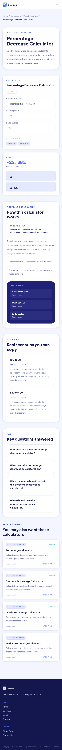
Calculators (16, 16)
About (5, 715)
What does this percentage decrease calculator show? (26, 467)
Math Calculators (31, 16)
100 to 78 (11, 143)
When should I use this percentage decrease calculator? (23, 504)
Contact (6, 719)
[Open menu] (56, 4)
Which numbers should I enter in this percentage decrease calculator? (28, 484)
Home (5, 16)
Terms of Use (8, 735)
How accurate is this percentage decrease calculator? (29, 451)
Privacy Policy (8, 731)
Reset (11, 91)
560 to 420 (24, 143)
